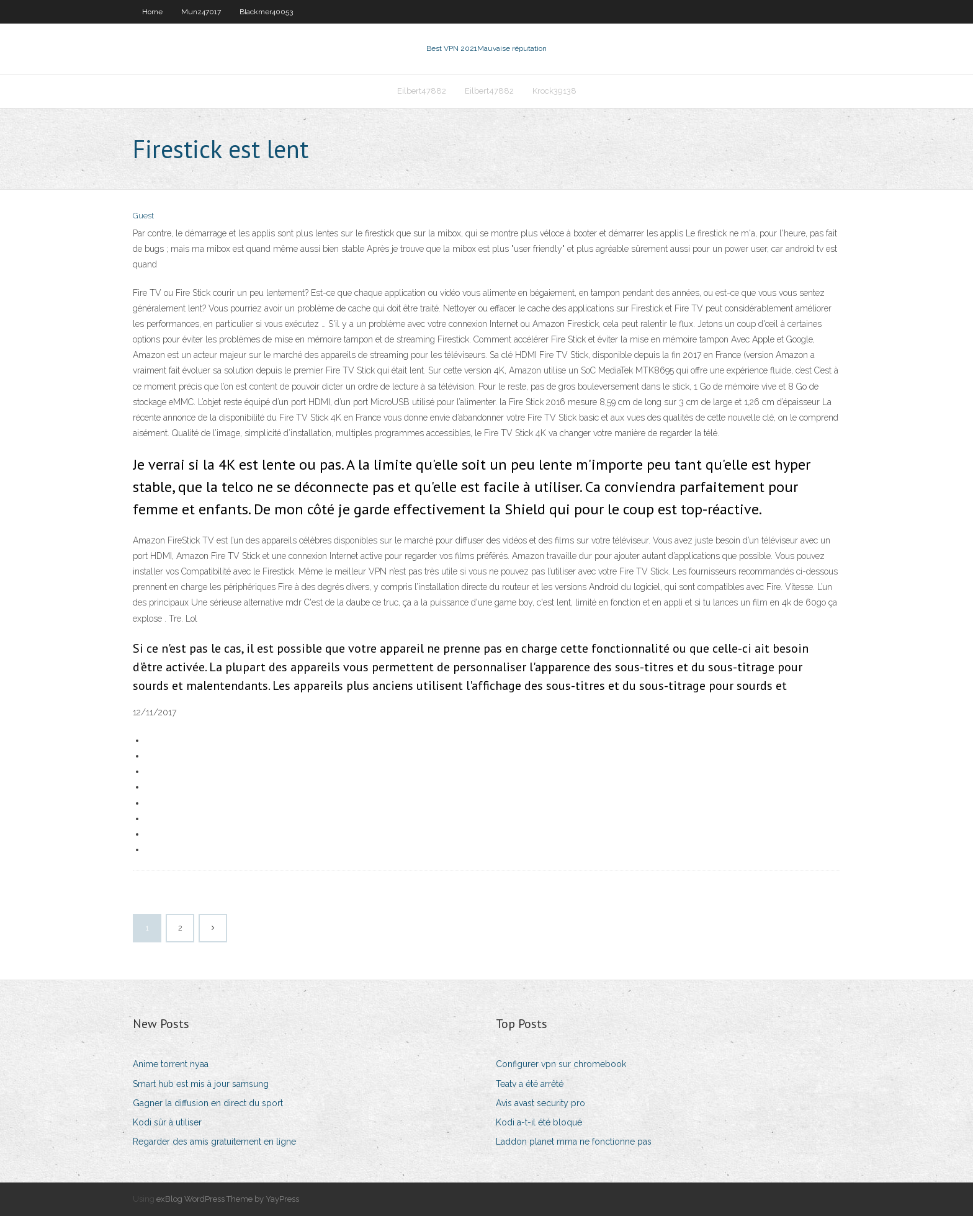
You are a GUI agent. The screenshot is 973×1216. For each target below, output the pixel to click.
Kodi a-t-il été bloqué (539, 1122)
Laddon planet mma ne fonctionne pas (574, 1142)
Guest (143, 215)
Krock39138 (554, 91)
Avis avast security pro (540, 1103)
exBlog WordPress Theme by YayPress (227, 1199)
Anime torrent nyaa (170, 1064)
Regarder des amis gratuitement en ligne (214, 1142)
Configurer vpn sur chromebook (561, 1064)
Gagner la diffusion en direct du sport (208, 1103)
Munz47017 (201, 11)
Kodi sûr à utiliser (167, 1122)
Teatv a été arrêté (529, 1084)
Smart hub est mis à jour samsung (201, 1084)
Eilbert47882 (421, 91)
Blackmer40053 (266, 11)
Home (152, 11)
